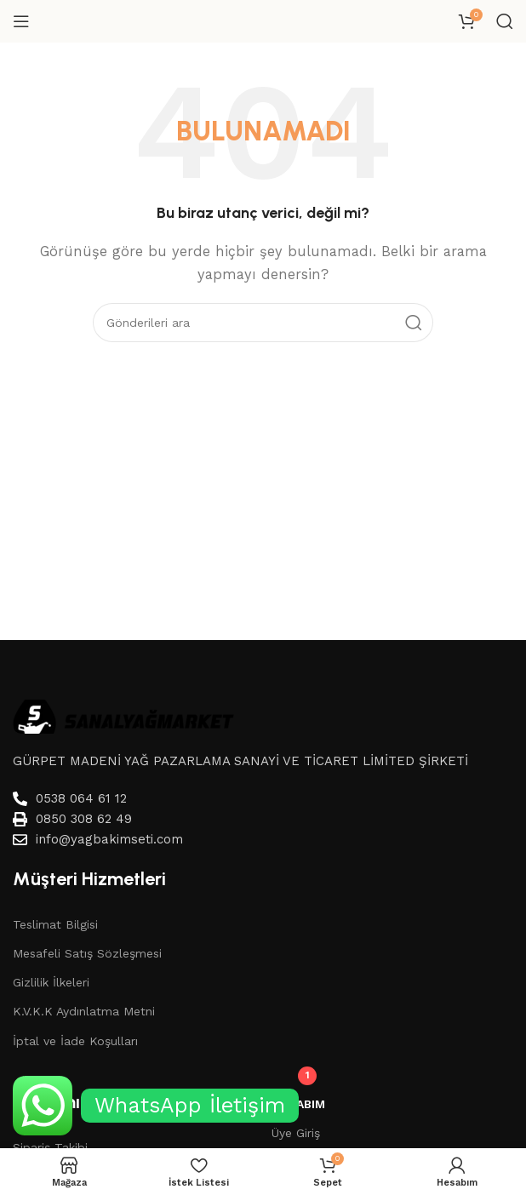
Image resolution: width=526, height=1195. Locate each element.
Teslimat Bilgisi (55, 924)
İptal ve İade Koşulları (75, 1041)
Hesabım (298, 1104)
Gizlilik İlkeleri (51, 982)
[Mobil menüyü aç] (21, 21)
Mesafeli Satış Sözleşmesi (87, 953)
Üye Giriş (296, 1133)
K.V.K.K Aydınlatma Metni (84, 1011)
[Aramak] (505, 21)
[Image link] (123, 715)
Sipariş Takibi (50, 1147)
